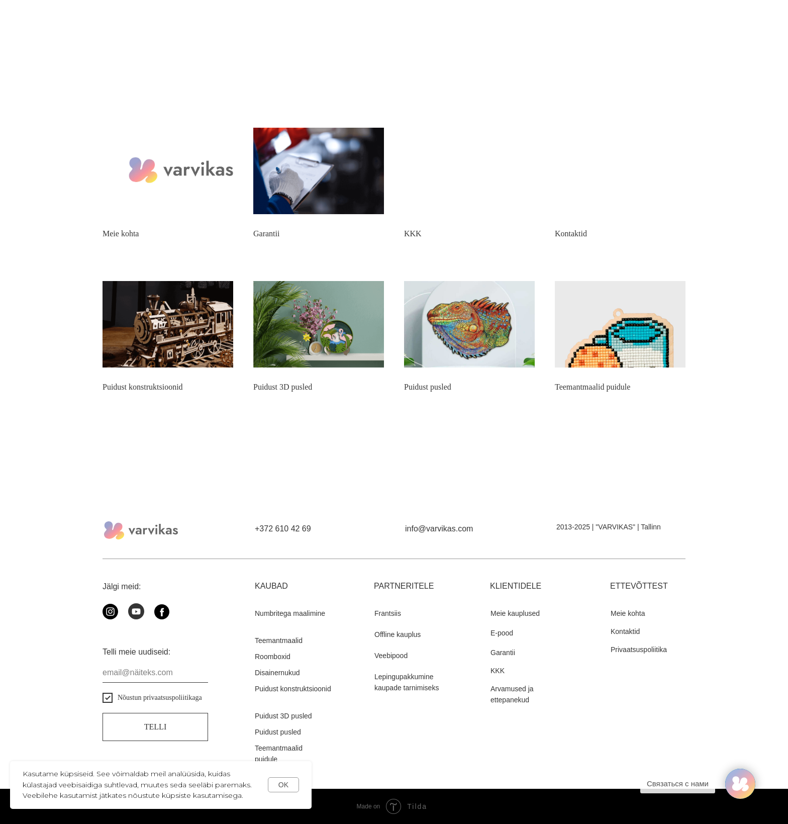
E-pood (501, 633)
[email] (155, 673)
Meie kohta (121, 233)
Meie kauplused (515, 613)
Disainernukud (277, 673)
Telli (155, 726)
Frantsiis (387, 613)
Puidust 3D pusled (282, 387)
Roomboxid (272, 657)
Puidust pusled (427, 387)
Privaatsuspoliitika (639, 650)
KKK (413, 233)
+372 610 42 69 (283, 528)
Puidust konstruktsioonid (143, 387)
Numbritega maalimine (290, 613)
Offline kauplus (397, 634)
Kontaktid (571, 233)
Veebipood (391, 656)
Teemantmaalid (279, 640)
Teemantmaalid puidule (592, 387)
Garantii (266, 233)
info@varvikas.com (439, 528)
